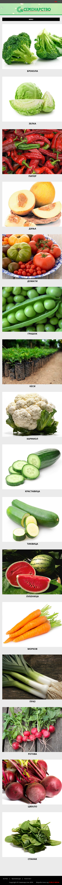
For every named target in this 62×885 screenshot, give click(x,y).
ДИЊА (32, 228)
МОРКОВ (32, 648)
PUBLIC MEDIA (54, 882)
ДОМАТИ (32, 281)
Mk (56, 2)
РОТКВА (32, 754)
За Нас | (6, 879)
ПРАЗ (32, 701)
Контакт (27, 879)
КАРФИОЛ (32, 438)
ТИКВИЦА (32, 543)
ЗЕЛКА (32, 123)
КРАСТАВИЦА (32, 491)
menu (31, 19)
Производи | (17, 879)
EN (58, 2)
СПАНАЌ (32, 859)
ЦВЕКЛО (32, 806)
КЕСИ (32, 386)
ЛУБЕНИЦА (32, 596)
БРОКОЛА (32, 71)
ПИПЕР (32, 176)
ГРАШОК (32, 333)
